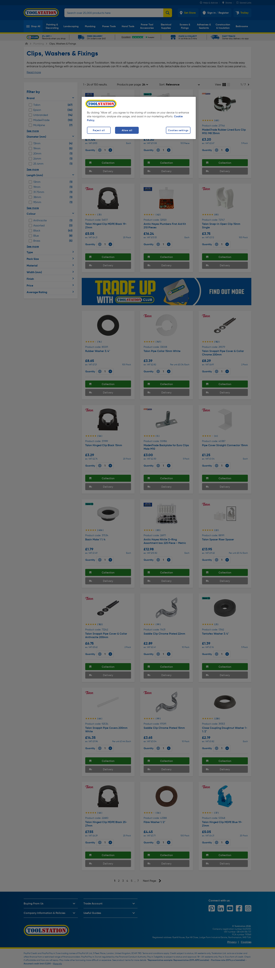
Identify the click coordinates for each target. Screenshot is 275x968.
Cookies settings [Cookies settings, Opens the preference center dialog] (178, 130)
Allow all (127, 130)
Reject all (99, 130)
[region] (139, 118)
